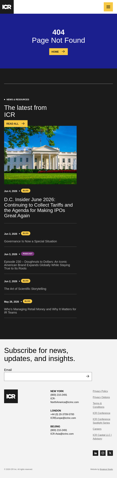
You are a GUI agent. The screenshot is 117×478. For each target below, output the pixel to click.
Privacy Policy (100, 391)
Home (55, 52)
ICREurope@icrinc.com (63, 418)
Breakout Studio (106, 469)
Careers (97, 429)
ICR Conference (101, 413)
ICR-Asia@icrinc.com (62, 434)
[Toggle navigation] (108, 6)
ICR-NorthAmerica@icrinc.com (64, 400)
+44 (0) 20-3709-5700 (62, 414)
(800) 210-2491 (58, 395)
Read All (12, 123)
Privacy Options (101, 397)
